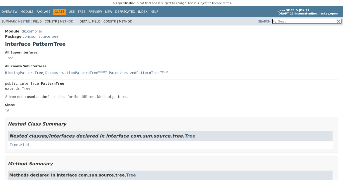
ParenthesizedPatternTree (134, 73)
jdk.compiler (31, 31)
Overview (10, 12)
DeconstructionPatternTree (71, 73)
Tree (81, 12)
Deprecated (125, 12)
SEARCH (264, 21)
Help (154, 12)
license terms (221, 3)
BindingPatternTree (24, 73)
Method (66, 21)
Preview (95, 12)
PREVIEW (102, 72)
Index (143, 12)
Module (27, 12)
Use (72, 12)
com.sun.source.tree (40, 36)
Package (43, 12)
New (108, 12)
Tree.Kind (19, 145)
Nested (24, 21)
